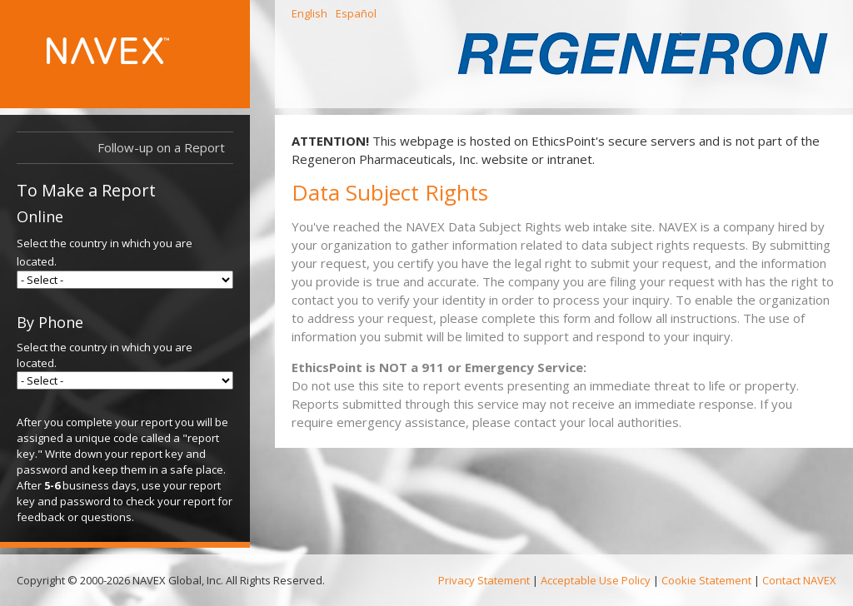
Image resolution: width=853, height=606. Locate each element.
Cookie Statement (706, 580)
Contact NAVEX (799, 580)
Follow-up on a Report (161, 147)
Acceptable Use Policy (596, 580)
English (309, 13)
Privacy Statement (484, 580)
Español (356, 13)
